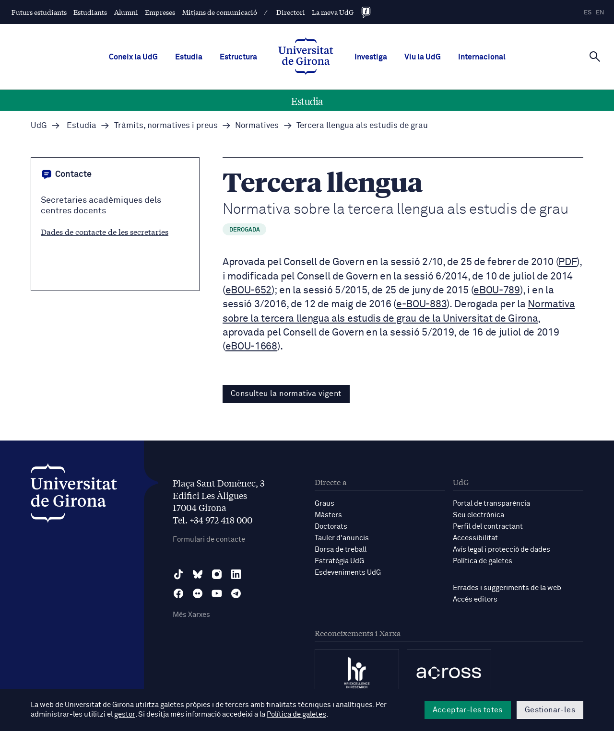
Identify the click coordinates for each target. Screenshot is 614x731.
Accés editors (475, 599)
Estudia (188, 57)
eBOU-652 (248, 291)
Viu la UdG (422, 57)
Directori (290, 12)
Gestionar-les (550, 710)
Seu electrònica (478, 515)
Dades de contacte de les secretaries (104, 231)
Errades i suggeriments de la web (507, 588)
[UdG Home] (305, 57)
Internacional (482, 57)
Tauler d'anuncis (342, 538)
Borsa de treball (340, 549)
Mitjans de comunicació (219, 12)
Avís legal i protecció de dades (501, 549)
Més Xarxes (191, 614)
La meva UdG (333, 12)
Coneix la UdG (133, 57)
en (600, 13)
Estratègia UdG (339, 561)
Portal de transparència (491, 503)
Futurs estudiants (39, 12)
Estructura (238, 57)
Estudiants (90, 12)
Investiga (370, 57)
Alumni (126, 12)
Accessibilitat (475, 538)
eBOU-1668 (251, 347)
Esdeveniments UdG (348, 572)
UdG (39, 126)
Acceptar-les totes (468, 710)
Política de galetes (482, 561)
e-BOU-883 (421, 305)
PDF (567, 262)
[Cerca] (594, 56)
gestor (124, 715)
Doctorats (331, 526)
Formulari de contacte (209, 539)
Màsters (328, 515)
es (587, 13)
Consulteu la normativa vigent (286, 393)
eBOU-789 (496, 291)
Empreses (160, 12)
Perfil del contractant (488, 526)
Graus (324, 503)
